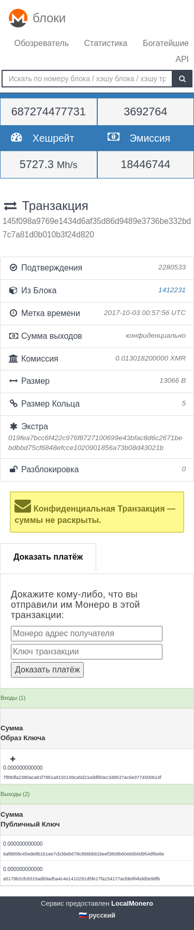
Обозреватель (41, 43)
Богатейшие (166, 43)
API (182, 59)
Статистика (105, 43)
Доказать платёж (48, 556)
